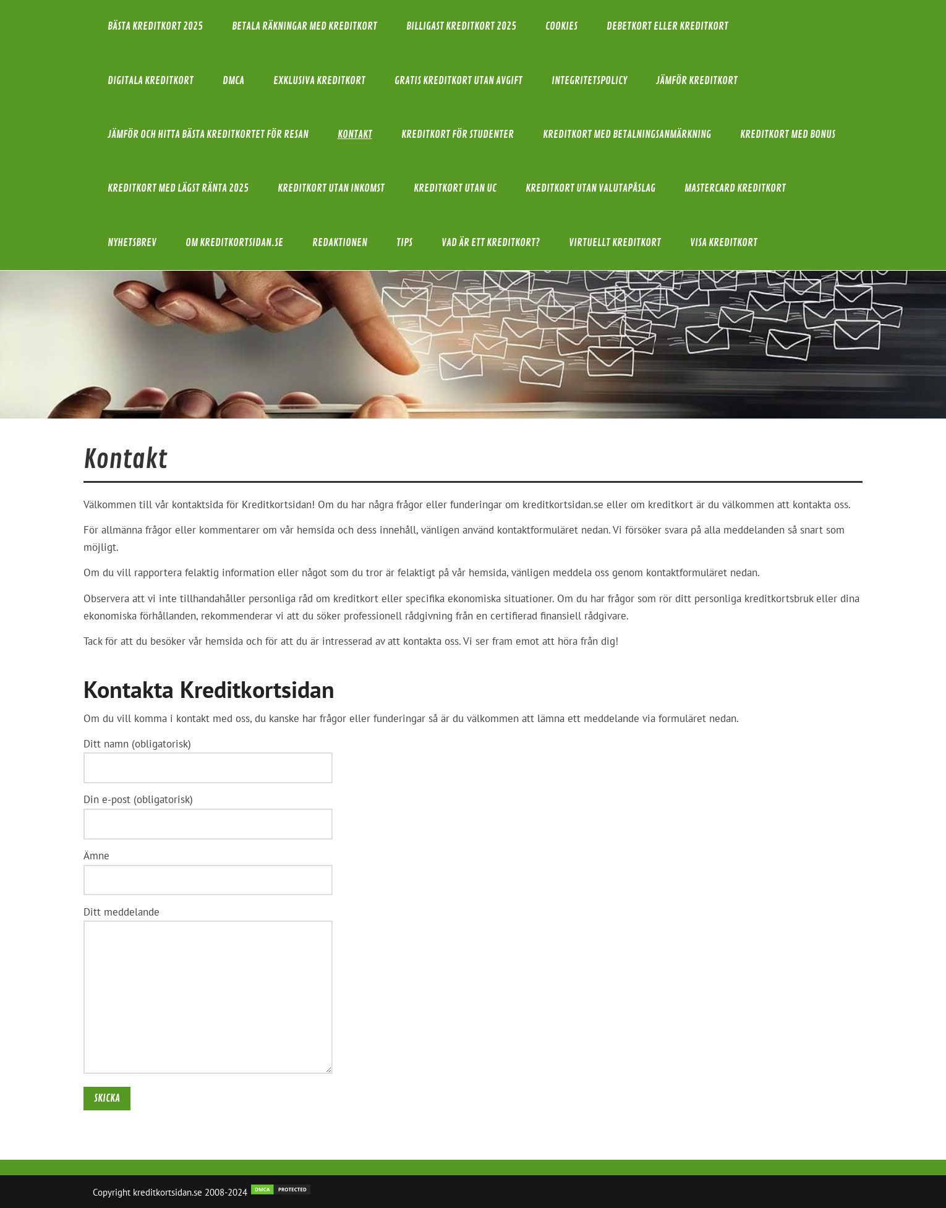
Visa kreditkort (723, 242)
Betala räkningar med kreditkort (304, 26)
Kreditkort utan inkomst (331, 188)
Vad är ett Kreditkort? (490, 242)
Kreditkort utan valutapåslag (590, 188)
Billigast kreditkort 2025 (461, 26)
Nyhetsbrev (132, 242)
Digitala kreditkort (151, 80)
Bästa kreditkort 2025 (155, 26)
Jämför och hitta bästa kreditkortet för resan (208, 134)
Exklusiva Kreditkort (319, 80)
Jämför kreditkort (697, 80)
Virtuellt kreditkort (615, 242)
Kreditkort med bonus (787, 134)
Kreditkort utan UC (455, 188)
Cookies (561, 26)
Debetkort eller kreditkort (667, 26)
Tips (404, 242)
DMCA (233, 80)
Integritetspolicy (589, 80)
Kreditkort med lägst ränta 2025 (178, 188)
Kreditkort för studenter (457, 134)
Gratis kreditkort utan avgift (458, 80)
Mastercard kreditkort (735, 188)
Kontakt (355, 134)
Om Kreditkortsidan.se (234, 242)
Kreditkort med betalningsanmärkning (627, 134)
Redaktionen (339, 242)
